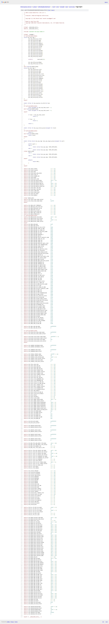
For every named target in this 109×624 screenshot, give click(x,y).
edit (53, 10)
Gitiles (8, 621)
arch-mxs (72, 7)
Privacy (12, 621)
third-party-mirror (25, 7)
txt (103, 621)
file (49, 10)
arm (57, 7)
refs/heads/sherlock (44, 7)
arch (54, 7)
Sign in (106, 2)
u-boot (35, 7)
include (62, 7)
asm (66, 7)
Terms (16, 621)
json (106, 621)
